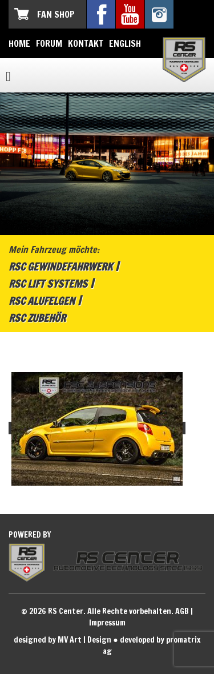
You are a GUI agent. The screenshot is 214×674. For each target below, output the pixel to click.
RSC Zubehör (37, 317)
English (125, 43)
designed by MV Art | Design (62, 639)
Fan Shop (56, 14)
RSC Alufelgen (42, 300)
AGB (182, 611)
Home (19, 43)
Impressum (107, 622)
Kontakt (85, 43)
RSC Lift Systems (48, 283)
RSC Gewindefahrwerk (60, 266)
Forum (49, 43)
